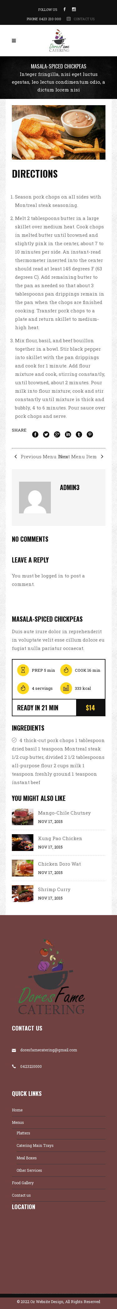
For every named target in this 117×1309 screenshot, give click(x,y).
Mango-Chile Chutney (64, 813)
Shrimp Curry (54, 889)
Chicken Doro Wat (59, 864)
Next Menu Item (82, 456)
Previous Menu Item (40, 456)
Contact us (21, 1195)
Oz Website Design (46, 1301)
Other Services (29, 1170)
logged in (52, 576)
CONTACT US (84, 18)
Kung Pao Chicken (60, 838)
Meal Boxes (27, 1157)
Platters (23, 1132)
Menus (18, 1122)
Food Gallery (23, 1182)
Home (17, 1109)
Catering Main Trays (35, 1145)
